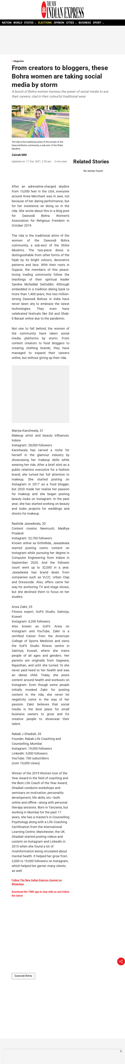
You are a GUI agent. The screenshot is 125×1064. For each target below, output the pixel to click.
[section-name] (62, 61)
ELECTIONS (45, 22)
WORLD (17, 22)
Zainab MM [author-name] (19, 155)
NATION (6, 22)
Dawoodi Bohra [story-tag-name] (23, 975)
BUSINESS (85, 22)
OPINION (59, 22)
